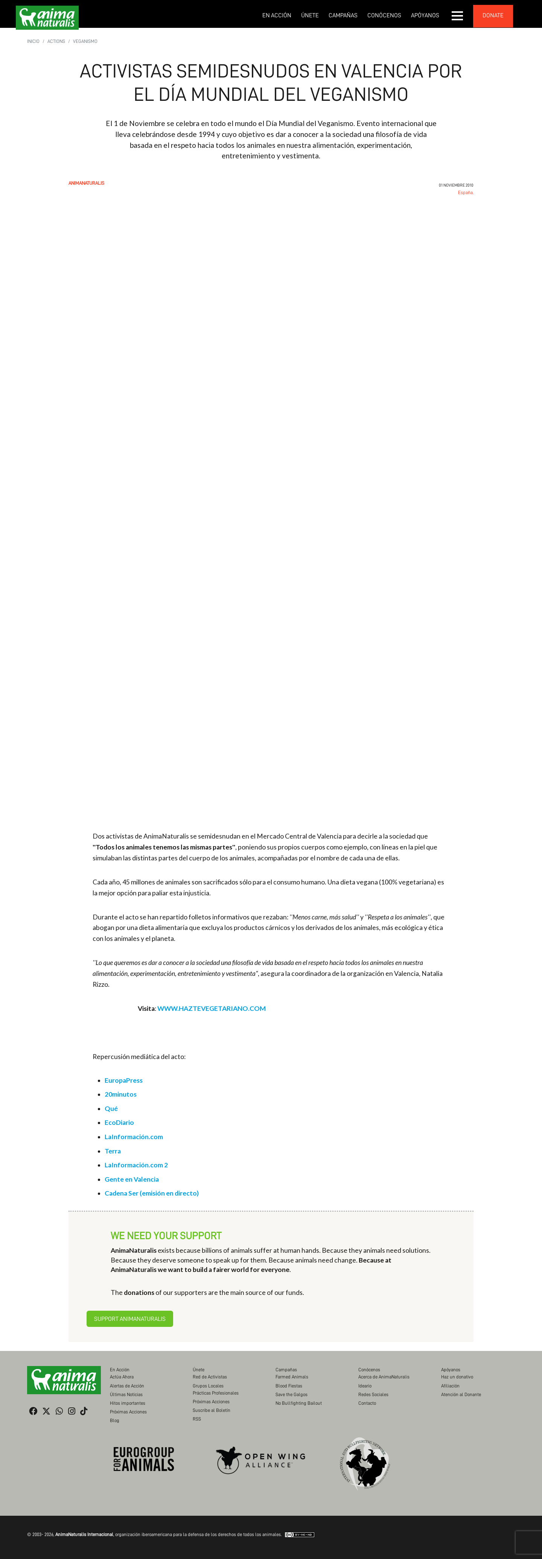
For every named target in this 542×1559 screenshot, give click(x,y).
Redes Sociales (373, 1394)
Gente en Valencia (132, 1179)
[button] (458, 16)
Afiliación (450, 1385)
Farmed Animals (292, 1376)
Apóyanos (425, 15)
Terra (113, 1151)
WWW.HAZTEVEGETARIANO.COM (211, 1008)
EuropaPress (124, 1080)
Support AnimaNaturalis (130, 1319)
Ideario (364, 1385)
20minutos (121, 1094)
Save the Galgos (292, 1394)
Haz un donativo (457, 1376)
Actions (56, 41)
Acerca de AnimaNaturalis (384, 1376)
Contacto (367, 1403)
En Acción (276, 15)
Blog (114, 1420)
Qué (111, 1108)
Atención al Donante (461, 1394)
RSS (197, 1418)
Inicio (33, 41)
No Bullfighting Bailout (299, 1403)
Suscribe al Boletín (211, 1410)
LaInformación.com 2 (136, 1165)
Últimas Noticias (126, 1394)
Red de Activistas (210, 1376)
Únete (310, 15)
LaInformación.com (134, 1137)
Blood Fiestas (289, 1385)
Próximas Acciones (128, 1411)
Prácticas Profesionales (216, 1392)
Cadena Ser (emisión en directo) (152, 1193)
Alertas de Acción (127, 1385)
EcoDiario (119, 1122)
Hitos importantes (127, 1403)
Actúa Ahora (122, 1376)
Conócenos (384, 15)
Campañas (343, 15)
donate (493, 15)
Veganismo (85, 41)
